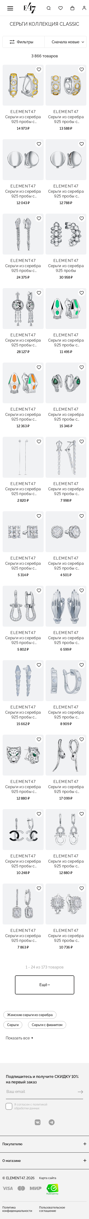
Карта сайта (47, 1178)
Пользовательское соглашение (52, 1209)
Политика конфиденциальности (17, 1209)
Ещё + (44, 985)
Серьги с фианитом (47, 1025)
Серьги (13, 1025)
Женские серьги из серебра (30, 1015)
